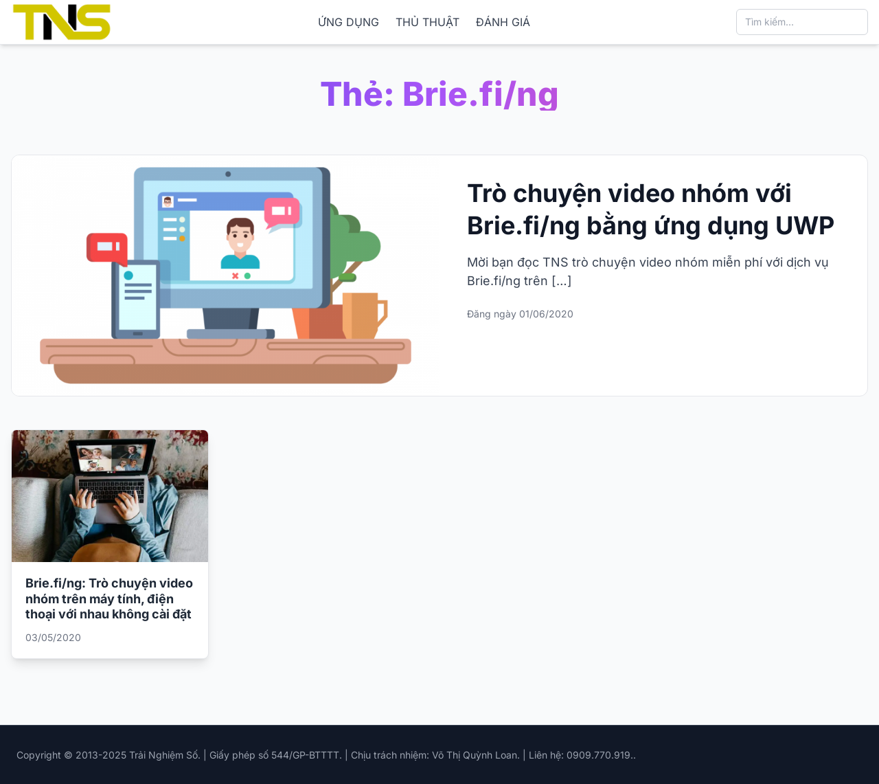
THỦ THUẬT (427, 22)
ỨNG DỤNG (348, 22)
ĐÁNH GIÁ (503, 22)
